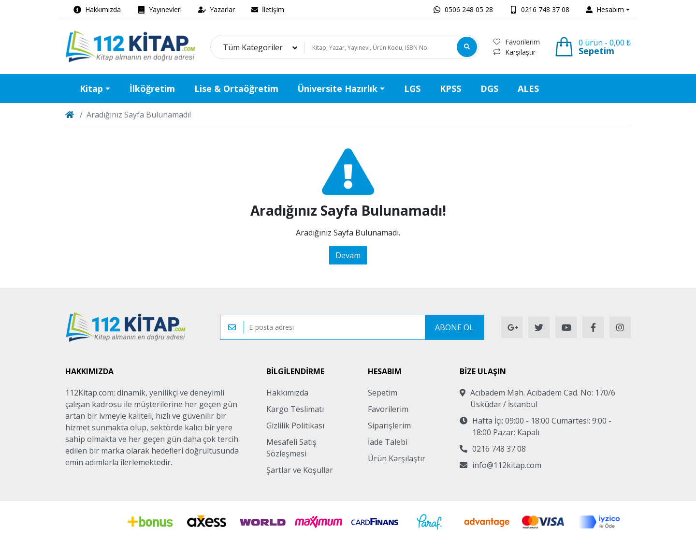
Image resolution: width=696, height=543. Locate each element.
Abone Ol (454, 327)
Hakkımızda (287, 392)
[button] (608, 9)
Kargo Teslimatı (295, 409)
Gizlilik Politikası (295, 425)
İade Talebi (387, 442)
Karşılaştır (514, 52)
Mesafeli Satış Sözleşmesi (291, 448)
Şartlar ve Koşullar (299, 470)
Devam (348, 255)
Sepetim (382, 392)
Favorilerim (516, 41)
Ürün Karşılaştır (396, 458)
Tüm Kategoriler (253, 47)
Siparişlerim (389, 425)
